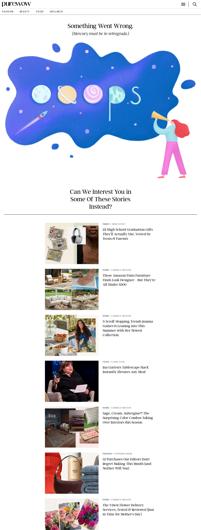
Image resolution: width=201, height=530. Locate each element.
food (40, 12)
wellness (56, 12)
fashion (8, 12)
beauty (25, 12)
